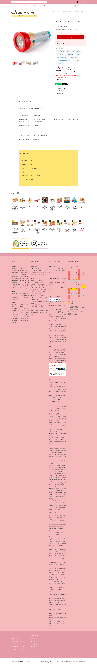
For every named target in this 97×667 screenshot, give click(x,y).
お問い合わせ (76, 5)
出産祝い (77, 54)
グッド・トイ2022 (60, 63)
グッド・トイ (76, 60)
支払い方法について (17, 638)
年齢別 (68, 51)
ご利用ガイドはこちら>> (62, 79)
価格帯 (78, 51)
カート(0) (82, 2)
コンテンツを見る (41, 5)
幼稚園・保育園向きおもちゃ (62, 57)
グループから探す (31, 5)
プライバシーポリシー (17, 649)
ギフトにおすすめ (69, 54)
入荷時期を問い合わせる (61, 93)
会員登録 (66, 2)
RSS (13, 652)
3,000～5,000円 (60, 54)
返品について (59, 41)
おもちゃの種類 (74, 57)
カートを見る (34, 644)
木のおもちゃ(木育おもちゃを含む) (64, 60)
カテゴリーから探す (20, 5)
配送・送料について (17, 641)
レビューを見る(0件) (60, 88)
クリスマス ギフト (60, 51)
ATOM (16, 652)
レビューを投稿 (59, 90)
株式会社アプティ (22, 661)
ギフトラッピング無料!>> (62, 73)
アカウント (58, 2)
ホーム (13, 5)
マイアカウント (34, 635)
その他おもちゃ (61, 19)
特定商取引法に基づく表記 (62, 43)
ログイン (73, 2)
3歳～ (73, 51)
